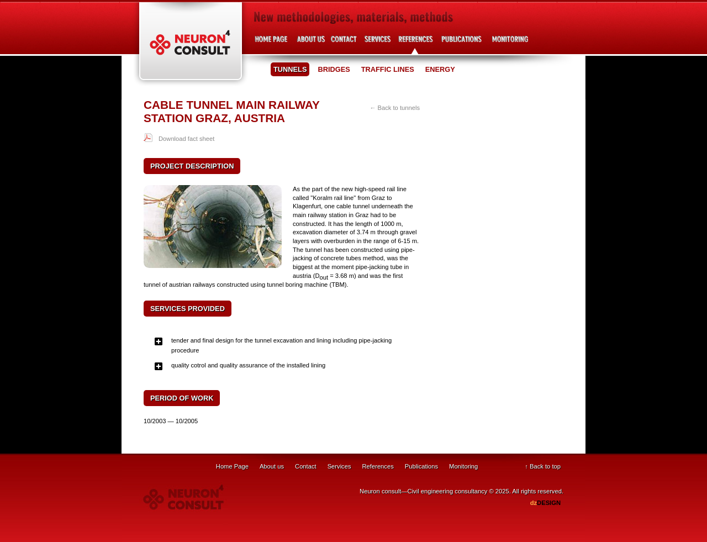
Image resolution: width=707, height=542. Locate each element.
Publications (461, 43)
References (415, 43)
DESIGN (545, 502)
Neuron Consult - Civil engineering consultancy (191, 44)
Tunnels (290, 69)
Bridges (334, 69)
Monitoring (463, 466)
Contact (344, 43)
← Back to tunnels (395, 107)
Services (377, 43)
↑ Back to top (543, 466)
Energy (440, 69)
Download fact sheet (186, 138)
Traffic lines (387, 69)
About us (311, 43)
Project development (508, 43)
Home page (272, 43)
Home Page (232, 466)
